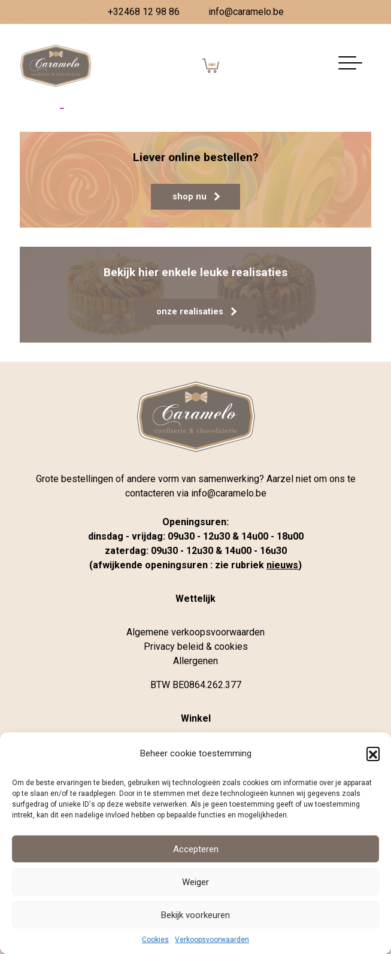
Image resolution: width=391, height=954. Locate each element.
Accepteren (196, 849)
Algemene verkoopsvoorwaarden (195, 632)
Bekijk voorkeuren (195, 915)
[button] (373, 753)
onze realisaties (196, 312)
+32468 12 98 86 (144, 11)
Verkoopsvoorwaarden (212, 939)
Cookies (155, 939)
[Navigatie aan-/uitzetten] (350, 66)
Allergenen (195, 661)
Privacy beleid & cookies (196, 646)
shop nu (196, 197)
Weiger (195, 882)
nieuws (282, 565)
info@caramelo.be (246, 11)
